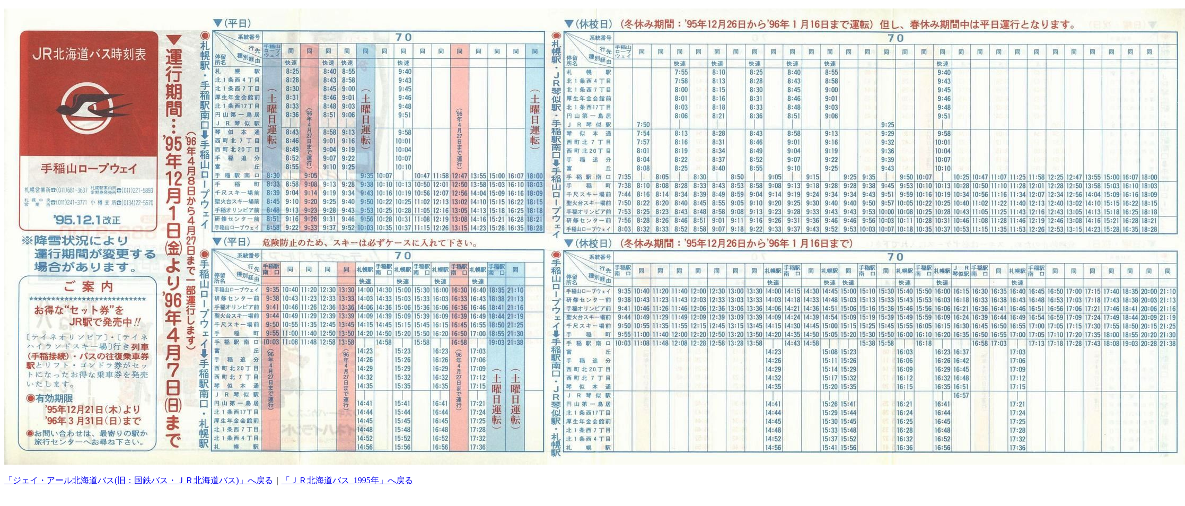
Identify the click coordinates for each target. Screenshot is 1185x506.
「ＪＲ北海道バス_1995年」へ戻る (347, 480)
